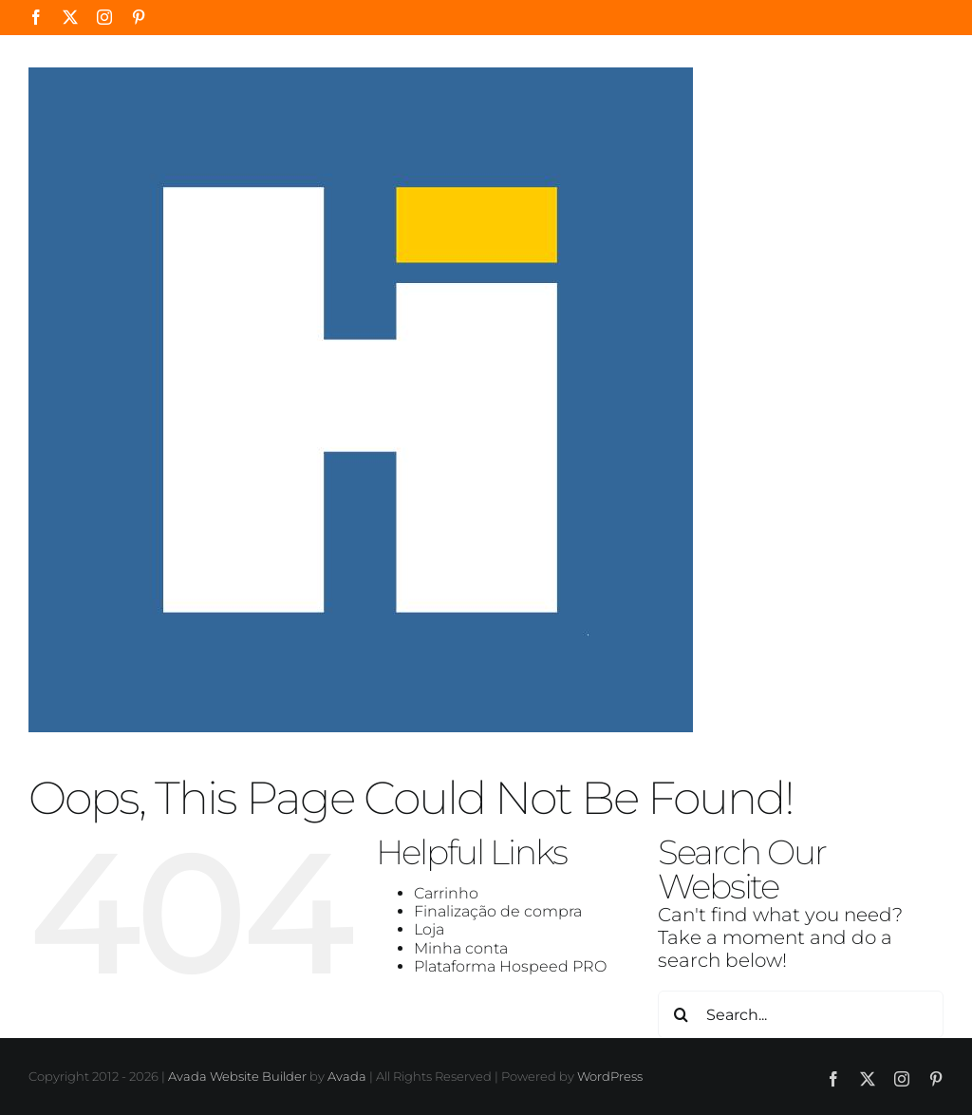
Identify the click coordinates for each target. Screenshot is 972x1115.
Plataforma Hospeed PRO (510, 966)
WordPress (610, 1076)
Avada (346, 1076)
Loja (429, 929)
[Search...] (801, 1014)
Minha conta (461, 948)
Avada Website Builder (237, 1076)
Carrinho (446, 893)
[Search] (681, 1014)
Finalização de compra (498, 911)
